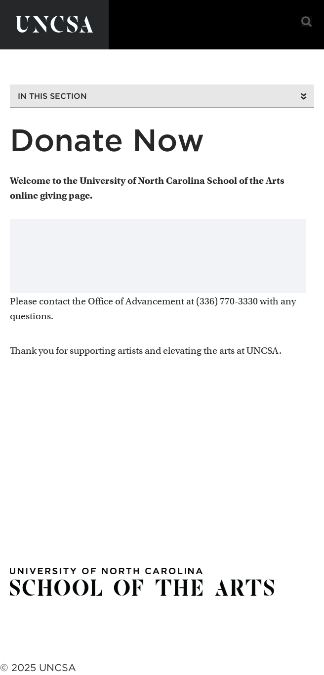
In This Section (52, 96)
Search (306, 21)
